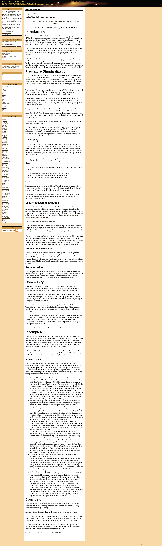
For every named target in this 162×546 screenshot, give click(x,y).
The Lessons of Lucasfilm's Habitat (10, 41)
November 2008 (5, 170)
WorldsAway (41, 82)
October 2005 (5, 206)
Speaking (4, 106)
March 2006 (4, 199)
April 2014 (4, 137)
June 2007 (4, 183)
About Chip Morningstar (7, 31)
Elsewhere (4, 92)
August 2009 (5, 163)
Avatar (3, 87)
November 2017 (5, 129)
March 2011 (4, 148)
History (3, 96)
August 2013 (5, 144)
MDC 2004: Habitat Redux (8, 44)
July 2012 (4, 145)
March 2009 (4, 165)
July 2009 (4, 164)
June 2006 (4, 196)
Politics (3, 102)
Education (4, 90)
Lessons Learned (6, 97)
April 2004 (4, 222)
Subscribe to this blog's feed (10, 230)
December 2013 (5, 141)
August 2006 (5, 194)
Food (3, 93)
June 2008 (4, 176)
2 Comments (62, 532)
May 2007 (4, 184)
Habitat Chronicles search (9, 77)
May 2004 (4, 220)
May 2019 (4, 125)
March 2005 (4, 213)
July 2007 (4, 181)
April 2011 (4, 147)
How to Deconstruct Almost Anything (10, 43)
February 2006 (5, 200)
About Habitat (5, 34)
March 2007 (4, 186)
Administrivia (5, 86)
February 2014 (5, 139)
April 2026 (4, 118)
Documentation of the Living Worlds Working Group (60, 21)
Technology (4, 108)
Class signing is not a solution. (46, 242)
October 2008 (5, 171)
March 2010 (4, 155)
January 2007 (5, 187)
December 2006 (5, 189)
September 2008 (6, 173)
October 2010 (5, 152)
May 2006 (4, 197)
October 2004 (5, 216)
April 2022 (4, 121)
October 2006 (5, 191)
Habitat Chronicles (14, 1)
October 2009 (5, 160)
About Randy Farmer (6, 33)
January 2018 (5, 128)
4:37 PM (56, 532)
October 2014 (5, 135)
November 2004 (5, 215)
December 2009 (5, 158)
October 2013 (5, 142)
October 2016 (5, 134)
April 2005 (4, 212)
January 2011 (5, 150)
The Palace (53, 82)
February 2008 (5, 177)
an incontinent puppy (67, 257)
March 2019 (4, 126)
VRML (29, 38)
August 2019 (5, 123)
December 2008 (5, 168)
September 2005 (6, 207)
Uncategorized (5, 110)
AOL (58, 79)
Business (4, 89)
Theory (3, 109)
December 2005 (5, 203)
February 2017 (5, 132)
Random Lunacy (5, 103)
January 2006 (5, 202)
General (4, 95)
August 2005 (5, 209)
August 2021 (5, 122)
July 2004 (4, 219)
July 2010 (4, 154)
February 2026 (5, 119)
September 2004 (6, 218)
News (3, 99)
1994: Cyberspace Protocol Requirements (11, 46)
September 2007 (6, 180)
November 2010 (5, 151)
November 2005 (5, 204)
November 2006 (5, 190)
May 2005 (4, 210)
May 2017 (4, 131)
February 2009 (5, 167)
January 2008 (5, 178)
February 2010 (5, 157)
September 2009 (6, 161)
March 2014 (4, 138)
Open (3, 100)
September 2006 (6, 193)
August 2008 (5, 174)
